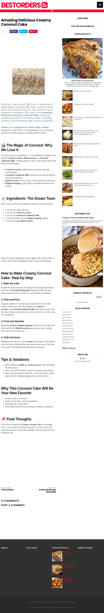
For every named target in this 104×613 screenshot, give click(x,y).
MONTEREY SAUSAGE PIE (83, 80)
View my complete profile (82, 361)
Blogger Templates (51, 602)
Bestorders (24, 5)
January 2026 (66, 326)
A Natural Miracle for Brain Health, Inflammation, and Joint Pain (86, 171)
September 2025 (67, 337)
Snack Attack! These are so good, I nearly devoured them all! (86, 184)
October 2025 (66, 334)
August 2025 (66, 340)
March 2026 (65, 320)
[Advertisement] (30, 52)
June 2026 (65, 312)
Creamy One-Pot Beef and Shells (78, 217)
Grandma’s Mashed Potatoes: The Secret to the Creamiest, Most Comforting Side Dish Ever (86, 132)
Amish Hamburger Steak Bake (45, 490)
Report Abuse (68, 348)
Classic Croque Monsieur (82, 91)
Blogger (86, 302)
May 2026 (65, 314)
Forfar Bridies (12, 489)
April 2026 (65, 317)
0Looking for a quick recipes (84, 104)
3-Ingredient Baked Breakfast (84, 197)
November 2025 (66, 331)
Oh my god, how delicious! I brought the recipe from (88, 118)
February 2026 (66, 323)
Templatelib (72, 602)
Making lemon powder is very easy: (86, 157)
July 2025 (65, 342)
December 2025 (66, 328)
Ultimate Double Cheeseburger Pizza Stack (87, 145)
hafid (83, 358)
